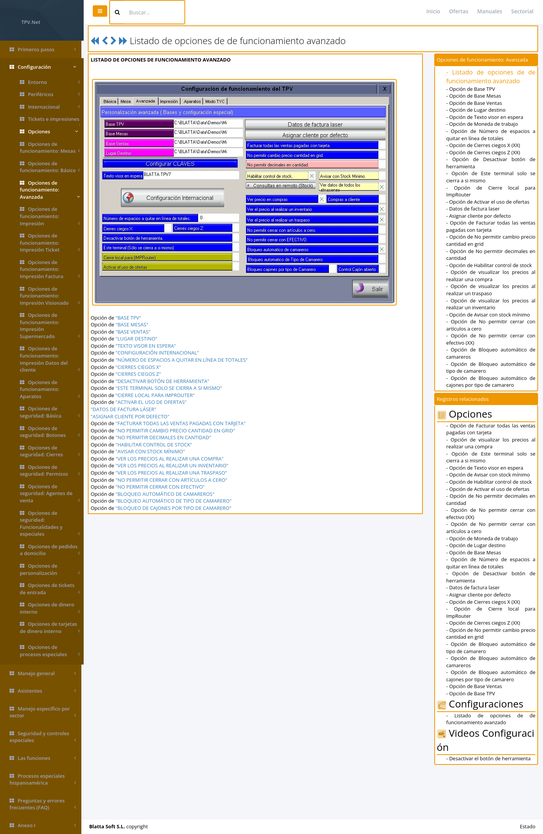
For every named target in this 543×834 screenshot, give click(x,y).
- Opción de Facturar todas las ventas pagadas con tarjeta (491, 226)
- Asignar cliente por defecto (479, 215)
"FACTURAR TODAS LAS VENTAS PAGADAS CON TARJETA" (182, 423)
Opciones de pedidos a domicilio (50, 550)
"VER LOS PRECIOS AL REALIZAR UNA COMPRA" (171, 458)
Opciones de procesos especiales (50, 651)
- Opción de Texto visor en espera (485, 117)
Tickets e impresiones (50, 120)
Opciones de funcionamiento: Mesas (50, 148)
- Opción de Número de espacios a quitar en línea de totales (491, 135)
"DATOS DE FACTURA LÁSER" (126, 409)
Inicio (433, 11)
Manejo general (43, 673)
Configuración (43, 67)
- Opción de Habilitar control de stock (489, 265)
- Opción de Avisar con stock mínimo (488, 314)
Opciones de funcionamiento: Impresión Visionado (50, 296)
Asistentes (43, 691)
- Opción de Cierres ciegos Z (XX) (484, 152)
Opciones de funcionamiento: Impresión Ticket (50, 242)
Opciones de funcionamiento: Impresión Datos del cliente (50, 359)
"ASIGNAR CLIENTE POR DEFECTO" (132, 416)
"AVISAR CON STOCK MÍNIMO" (152, 451)
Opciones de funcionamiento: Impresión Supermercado (50, 326)
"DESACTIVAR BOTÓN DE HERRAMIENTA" (164, 381)
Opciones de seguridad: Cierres (50, 451)
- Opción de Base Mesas (474, 95)
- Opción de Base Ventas (475, 103)
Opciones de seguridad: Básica (50, 412)
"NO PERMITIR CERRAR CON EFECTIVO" (162, 486)
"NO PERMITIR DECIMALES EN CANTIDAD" (165, 437)
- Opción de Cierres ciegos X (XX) (484, 145)
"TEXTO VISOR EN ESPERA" (147, 345)
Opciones (49, 131)
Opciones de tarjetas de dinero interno (50, 627)
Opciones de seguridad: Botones (50, 432)
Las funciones (43, 758)
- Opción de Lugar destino (476, 109)
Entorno (50, 82)
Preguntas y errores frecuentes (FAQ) (43, 804)
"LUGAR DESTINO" (138, 338)
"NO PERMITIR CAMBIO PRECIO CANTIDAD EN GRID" (177, 430)
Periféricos (50, 94)
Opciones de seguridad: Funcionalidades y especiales (50, 524)
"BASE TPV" (130, 317)
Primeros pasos (43, 49)
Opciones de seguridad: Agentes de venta (50, 493)
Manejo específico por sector (43, 712)
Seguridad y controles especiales (43, 737)
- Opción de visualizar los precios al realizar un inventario (491, 304)
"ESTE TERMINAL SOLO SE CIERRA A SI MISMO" (170, 388)
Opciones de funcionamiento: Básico (50, 167)
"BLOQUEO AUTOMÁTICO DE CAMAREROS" (166, 494)
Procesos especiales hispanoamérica (43, 779)
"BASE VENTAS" (134, 331)
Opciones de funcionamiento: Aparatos (50, 389)
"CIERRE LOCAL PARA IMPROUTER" (157, 395)
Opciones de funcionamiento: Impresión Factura (50, 269)
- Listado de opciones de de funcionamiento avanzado (491, 76)
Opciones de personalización (50, 569)
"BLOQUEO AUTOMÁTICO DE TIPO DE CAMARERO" (175, 500)
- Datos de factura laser (473, 208)
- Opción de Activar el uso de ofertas (488, 201)
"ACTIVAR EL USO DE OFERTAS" (153, 402)
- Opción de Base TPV (471, 88)
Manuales (489, 11)
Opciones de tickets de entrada (50, 589)
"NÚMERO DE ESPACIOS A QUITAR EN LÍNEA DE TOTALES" (183, 359)
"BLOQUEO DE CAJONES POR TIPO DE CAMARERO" (175, 508)
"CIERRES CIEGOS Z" (140, 373)
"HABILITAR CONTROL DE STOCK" (155, 444)
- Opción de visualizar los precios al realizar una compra (491, 276)
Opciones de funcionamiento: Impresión (50, 216)
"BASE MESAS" (133, 324)
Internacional (50, 107)
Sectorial (522, 11)
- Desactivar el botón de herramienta (489, 758)
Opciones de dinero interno (50, 608)
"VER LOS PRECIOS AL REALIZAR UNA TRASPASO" (173, 472)
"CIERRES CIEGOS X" (140, 367)
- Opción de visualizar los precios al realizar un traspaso (491, 290)
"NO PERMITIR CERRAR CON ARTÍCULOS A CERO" (173, 479)
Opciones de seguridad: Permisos (50, 471)
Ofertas (458, 11)
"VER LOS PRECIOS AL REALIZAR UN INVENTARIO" (173, 465)
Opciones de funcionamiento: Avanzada (50, 190)
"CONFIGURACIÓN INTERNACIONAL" (159, 352)
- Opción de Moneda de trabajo (482, 123)
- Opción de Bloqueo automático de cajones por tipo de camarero (491, 382)
